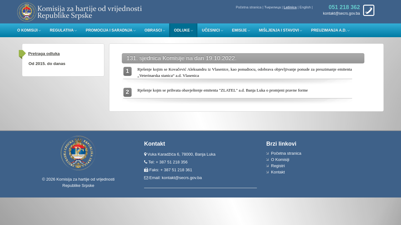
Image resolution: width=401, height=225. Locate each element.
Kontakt (278, 172)
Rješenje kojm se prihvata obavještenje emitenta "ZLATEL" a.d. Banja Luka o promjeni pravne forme (223, 90)
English (305, 7)
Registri (278, 165)
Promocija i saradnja (109, 30)
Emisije (239, 30)
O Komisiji (27, 30)
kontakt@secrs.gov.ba (182, 177)
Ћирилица (272, 7)
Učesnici (211, 30)
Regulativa (62, 30)
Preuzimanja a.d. (328, 30)
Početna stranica (249, 7)
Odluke (182, 30)
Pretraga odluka (44, 53)
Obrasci (153, 30)
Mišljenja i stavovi (279, 30)
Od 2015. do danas (47, 63)
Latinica (290, 7)
